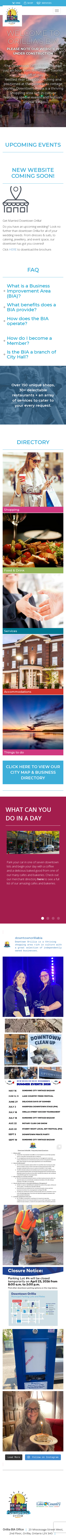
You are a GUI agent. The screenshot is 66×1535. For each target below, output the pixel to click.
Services (46, 3)
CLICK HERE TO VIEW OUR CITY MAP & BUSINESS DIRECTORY (33, 772)
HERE (13, 249)
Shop (30, 3)
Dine (18, 3)
